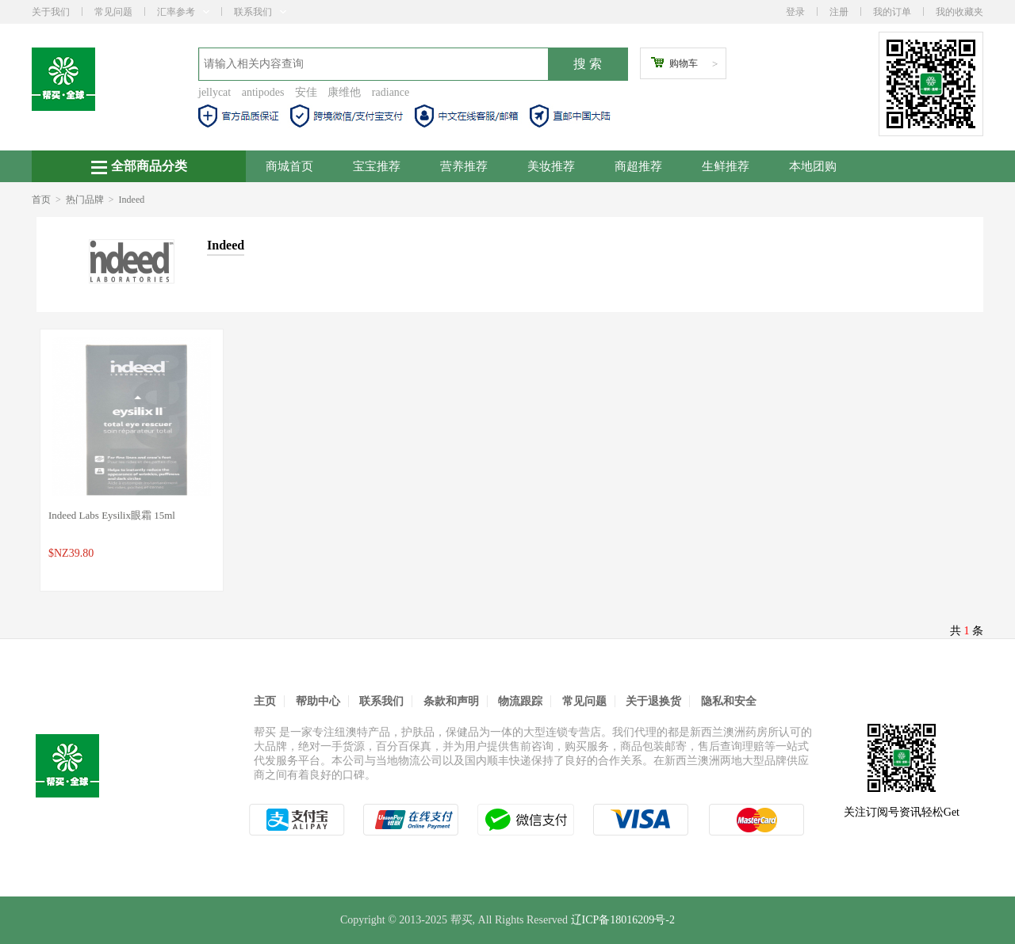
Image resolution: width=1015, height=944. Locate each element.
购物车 (683, 63)
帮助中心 (318, 701)
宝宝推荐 (376, 166)
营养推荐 (464, 166)
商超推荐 (638, 166)
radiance (390, 92)
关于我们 (51, 11)
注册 (838, 11)
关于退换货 (653, 701)
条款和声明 (451, 701)
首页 (41, 199)
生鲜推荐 (725, 166)
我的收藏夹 (959, 11)
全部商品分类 (139, 166)
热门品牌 (85, 199)
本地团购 (813, 166)
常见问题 (113, 11)
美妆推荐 (551, 166)
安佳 (306, 92)
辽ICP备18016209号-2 (623, 920)
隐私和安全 (728, 701)
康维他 (344, 92)
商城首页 (289, 166)
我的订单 (892, 11)
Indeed (132, 199)
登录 (795, 11)
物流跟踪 (520, 701)
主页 (265, 701)
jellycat (214, 92)
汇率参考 (183, 11)
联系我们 (260, 11)
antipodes (263, 92)
